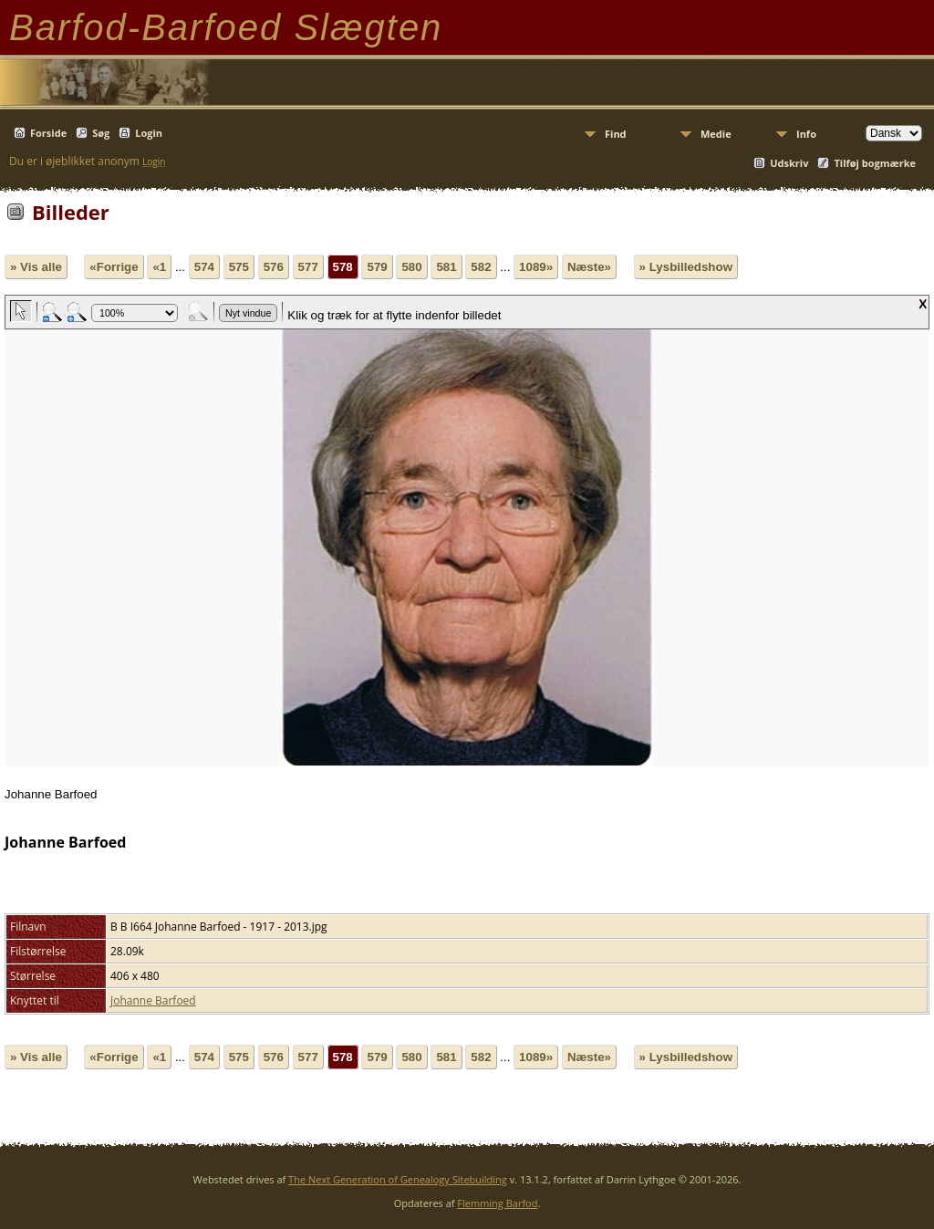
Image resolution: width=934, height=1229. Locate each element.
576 (274, 267)
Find (616, 134)
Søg (100, 133)
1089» (536, 267)
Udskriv (789, 163)
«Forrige (113, 267)
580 (411, 267)
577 (308, 267)
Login (148, 133)
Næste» (589, 267)
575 (239, 267)
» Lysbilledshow (685, 267)
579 (377, 267)
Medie (716, 134)
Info (806, 134)
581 (446, 267)
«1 (159, 267)
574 (204, 267)
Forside (48, 133)
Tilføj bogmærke (875, 163)
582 (481, 267)
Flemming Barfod (497, 1203)
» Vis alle (36, 267)
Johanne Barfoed (153, 1000)
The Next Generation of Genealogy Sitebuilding (397, 1179)
